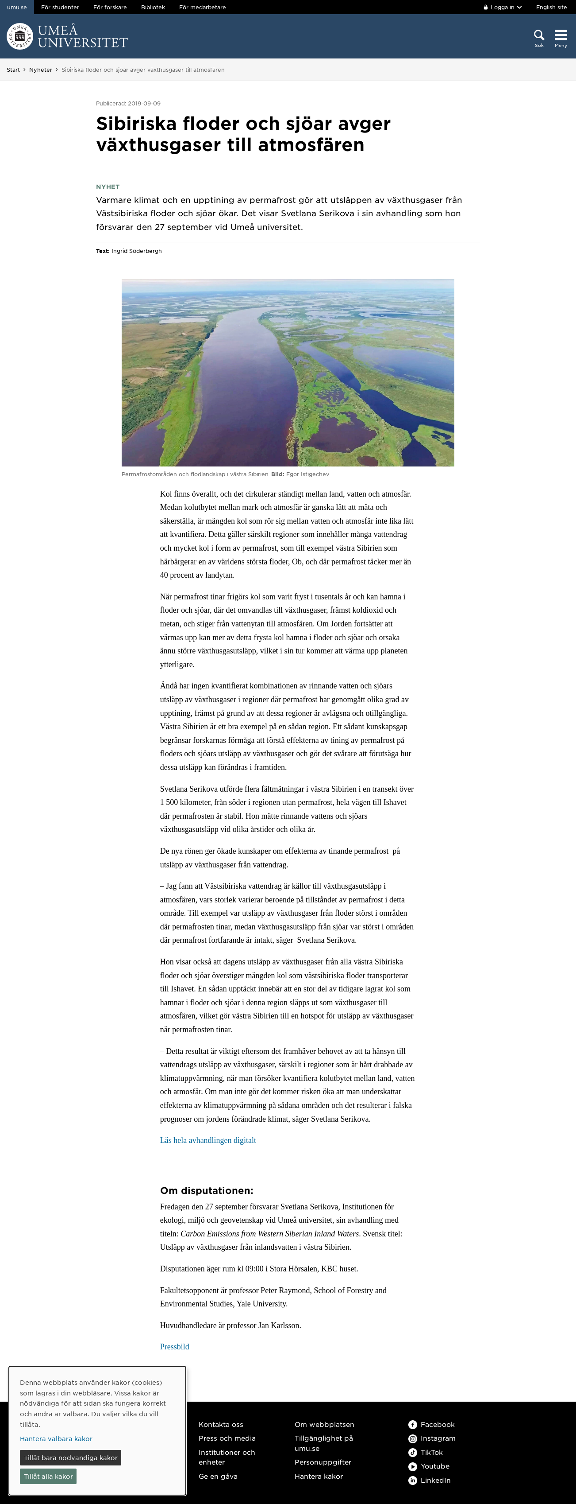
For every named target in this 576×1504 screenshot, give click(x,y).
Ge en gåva (218, 1476)
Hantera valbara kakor (56, 1438)
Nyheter (40, 69)
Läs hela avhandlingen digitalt (208, 1140)
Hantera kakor (319, 1476)
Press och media (227, 1438)
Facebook (431, 1424)
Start (13, 69)
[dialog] (97, 1430)
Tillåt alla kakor (48, 1476)
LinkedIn (429, 1480)
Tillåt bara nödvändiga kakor (71, 1457)
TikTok (425, 1452)
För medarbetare (202, 7)
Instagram (432, 1438)
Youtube (428, 1465)
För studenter (60, 7)
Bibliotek (153, 7)
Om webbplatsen (324, 1424)
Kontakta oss (221, 1424)
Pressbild (174, 1346)
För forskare (110, 7)
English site (551, 7)
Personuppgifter (323, 1461)
